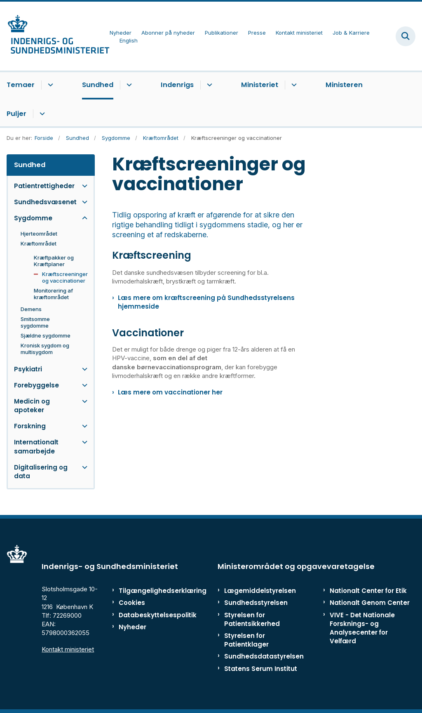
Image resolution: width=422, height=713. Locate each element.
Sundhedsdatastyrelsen (264, 656)
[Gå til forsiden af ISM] (55, 36)
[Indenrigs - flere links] (208, 85)
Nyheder (132, 627)
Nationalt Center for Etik (368, 590)
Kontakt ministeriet (68, 649)
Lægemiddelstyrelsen (260, 590)
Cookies (132, 602)
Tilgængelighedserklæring (144, 590)
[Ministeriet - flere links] (293, 85)
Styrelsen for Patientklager (246, 640)
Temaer (21, 85)
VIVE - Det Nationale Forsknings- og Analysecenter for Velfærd (362, 628)
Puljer (16, 113)
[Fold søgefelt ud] (405, 36)
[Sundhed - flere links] (128, 85)
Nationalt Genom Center (370, 602)
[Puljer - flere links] (41, 113)
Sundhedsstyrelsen (256, 602)
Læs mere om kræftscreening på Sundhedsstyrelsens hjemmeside (206, 302)
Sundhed (97, 85)
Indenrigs (177, 85)
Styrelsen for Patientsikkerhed (252, 619)
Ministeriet (259, 85)
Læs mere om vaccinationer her (170, 392)
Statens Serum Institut (260, 668)
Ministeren (344, 85)
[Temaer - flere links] (49, 85)
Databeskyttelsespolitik (144, 615)
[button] (82, 185)
